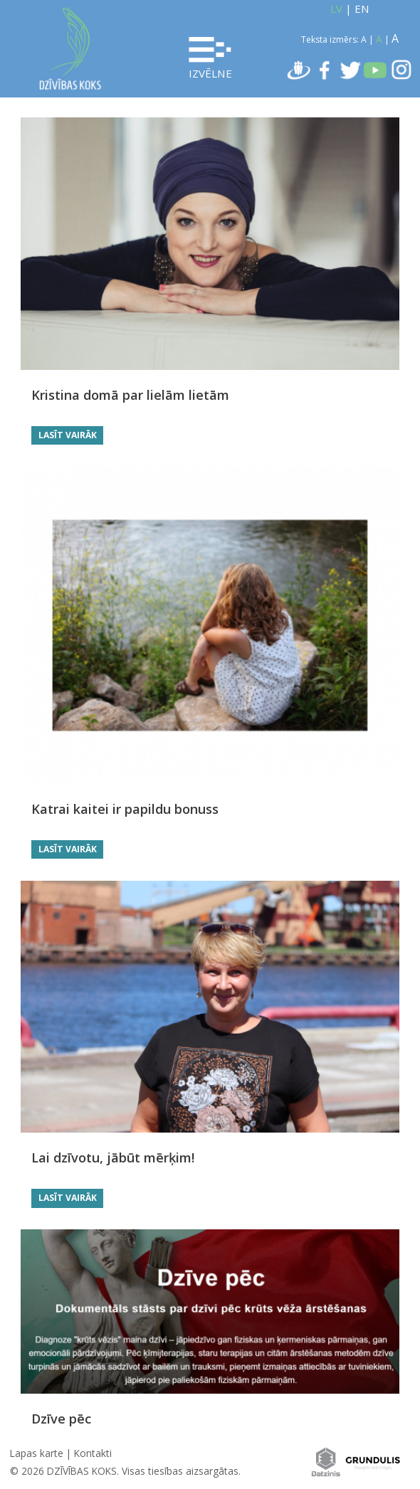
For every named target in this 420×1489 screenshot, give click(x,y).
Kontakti (93, 1453)
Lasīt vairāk (67, 435)
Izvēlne (210, 59)
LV (336, 8)
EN (362, 8)
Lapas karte (36, 1453)
